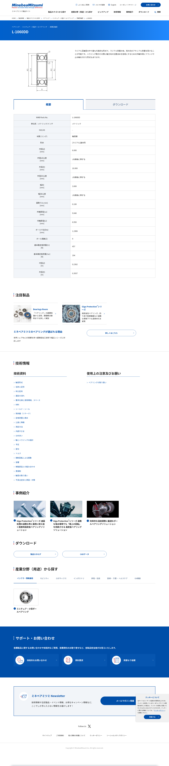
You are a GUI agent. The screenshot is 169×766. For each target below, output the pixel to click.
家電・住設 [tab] (95, 578)
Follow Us (84, 726)
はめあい (19, 435)
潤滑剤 (18, 471)
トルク (18, 453)
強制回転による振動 (24, 457)
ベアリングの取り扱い (97, 382)
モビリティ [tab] (44, 578)
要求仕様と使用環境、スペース (28, 400)
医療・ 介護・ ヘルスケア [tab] (117, 578)
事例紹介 (129, 12)
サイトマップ (47, 735)
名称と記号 (20, 386)
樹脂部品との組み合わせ (25, 466)
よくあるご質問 (83, 5)
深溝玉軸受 (80, 18)
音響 (17, 462)
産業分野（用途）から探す (81, 12)
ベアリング (46, 18)
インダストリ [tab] (79, 578)
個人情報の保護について (76, 735)
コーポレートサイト (128, 5)
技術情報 (117, 12)
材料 (17, 404)
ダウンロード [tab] (120, 104)
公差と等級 (20, 422)
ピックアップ (103, 12)
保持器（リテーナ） (24, 413)
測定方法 (19, 426)
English (113, 5)
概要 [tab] (48, 104)
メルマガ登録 (100, 5)
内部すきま (20, 431)
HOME (14, 18)
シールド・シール (23, 409)
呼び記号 (19, 391)
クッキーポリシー (159, 710)
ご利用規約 (60, 735)
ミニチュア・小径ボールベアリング (63, 18)
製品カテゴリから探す (57, 12)
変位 (17, 449)
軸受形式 (19, 382)
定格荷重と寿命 (22, 418)
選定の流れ (20, 395)
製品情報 (21, 18)
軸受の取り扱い (22, 475)
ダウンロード (144, 12)
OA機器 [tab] (138, 578)
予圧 (17, 444)
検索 (159, 12)
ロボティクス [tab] (61, 578)
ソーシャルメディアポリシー (117, 735)
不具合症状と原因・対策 (25, 480)
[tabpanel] (84, 197)
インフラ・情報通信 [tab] (25, 578)
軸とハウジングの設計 (24, 440)
